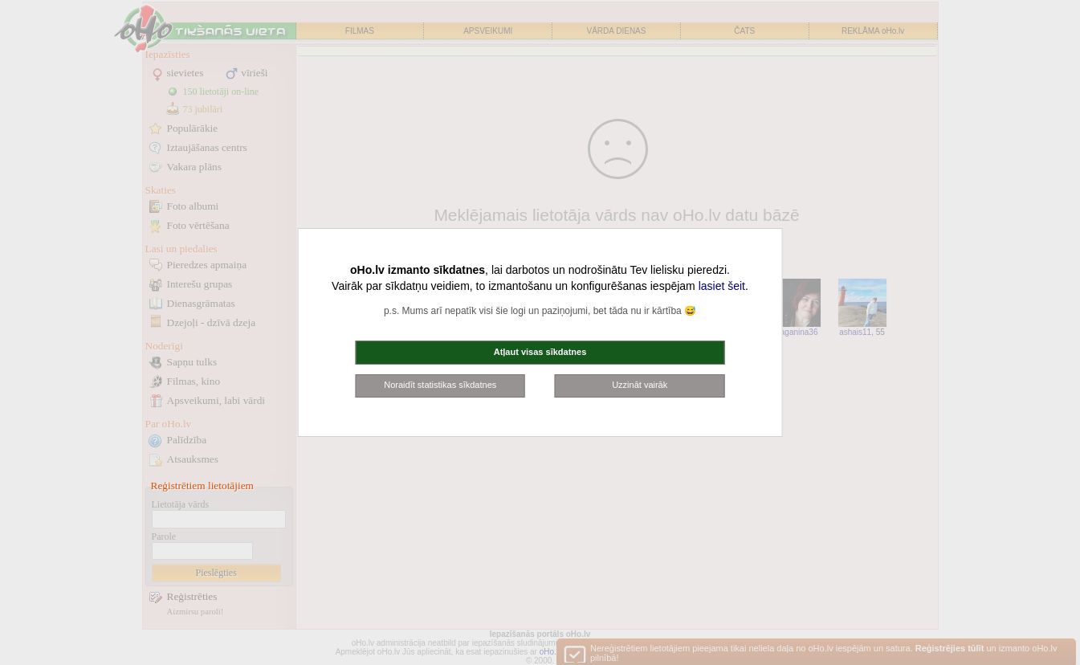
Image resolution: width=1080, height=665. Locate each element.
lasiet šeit (722, 285)
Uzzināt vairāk (639, 385)
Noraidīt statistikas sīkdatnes (440, 385)
